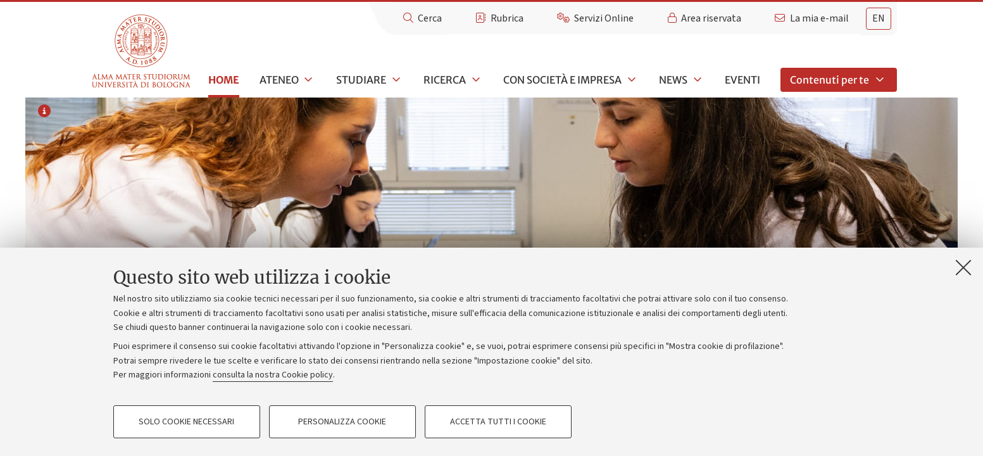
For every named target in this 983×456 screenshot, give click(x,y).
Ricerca (444, 79)
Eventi (742, 79)
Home (223, 79)
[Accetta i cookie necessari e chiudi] (963, 267)
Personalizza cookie (342, 421)
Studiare (361, 79)
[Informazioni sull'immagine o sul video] (44, 112)
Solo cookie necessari (186, 421)
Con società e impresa (562, 79)
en (878, 18)
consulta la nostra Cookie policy (273, 375)
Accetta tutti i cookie (498, 421)
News (673, 79)
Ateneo (279, 79)
